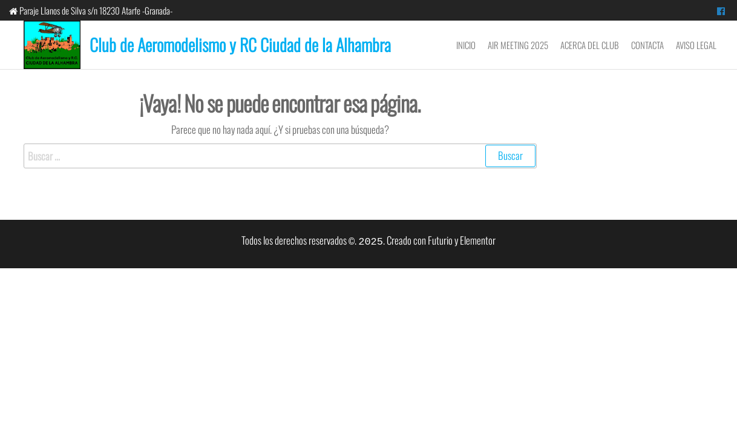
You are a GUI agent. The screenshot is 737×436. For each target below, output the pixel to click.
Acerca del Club (589, 44)
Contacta (647, 44)
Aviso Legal (696, 44)
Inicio (466, 44)
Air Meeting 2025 (518, 44)
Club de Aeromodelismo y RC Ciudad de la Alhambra (240, 44)
